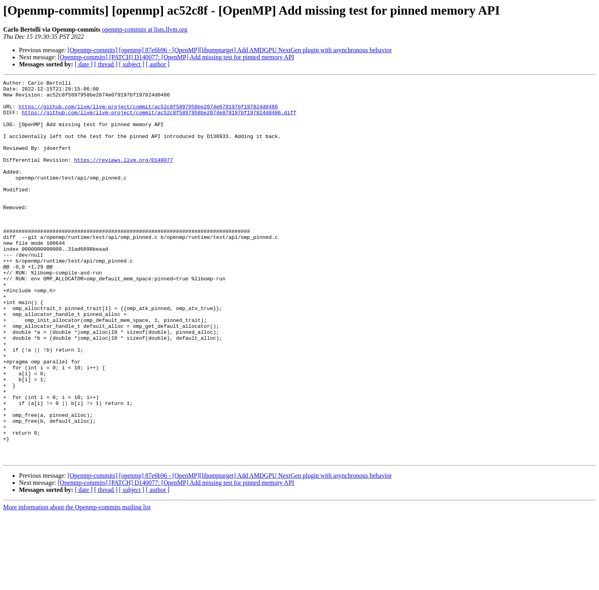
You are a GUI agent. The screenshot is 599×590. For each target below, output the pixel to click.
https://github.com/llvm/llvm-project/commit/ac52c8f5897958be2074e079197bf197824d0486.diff (159, 119)
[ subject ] (131, 64)
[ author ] (158, 64)
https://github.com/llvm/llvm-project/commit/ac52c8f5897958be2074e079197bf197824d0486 (148, 112)
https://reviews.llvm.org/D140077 (123, 176)
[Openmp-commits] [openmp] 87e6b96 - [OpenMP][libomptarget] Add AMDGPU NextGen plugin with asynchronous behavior (230, 50)
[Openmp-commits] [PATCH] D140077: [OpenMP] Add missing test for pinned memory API (176, 57)
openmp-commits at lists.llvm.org (145, 29)
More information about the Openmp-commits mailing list (77, 583)
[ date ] (84, 64)
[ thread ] (106, 64)
